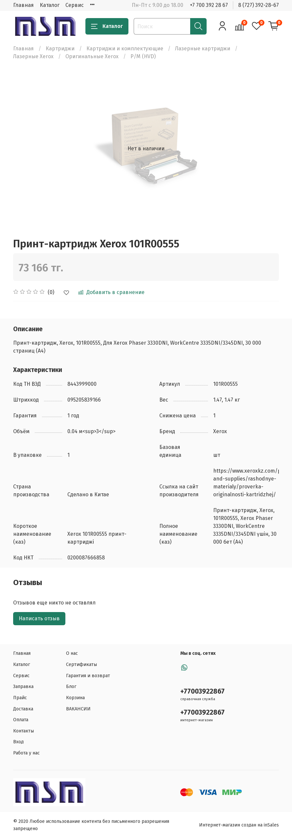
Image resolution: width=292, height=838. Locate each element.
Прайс (20, 698)
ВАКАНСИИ (78, 709)
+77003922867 (202, 691)
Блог (71, 686)
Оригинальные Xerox (92, 56)
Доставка (23, 709)
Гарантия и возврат (88, 675)
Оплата (20, 720)
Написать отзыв (39, 618)
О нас (72, 653)
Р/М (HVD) (143, 56)
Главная (23, 5)
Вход (18, 742)
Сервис (74, 5)
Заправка (23, 686)
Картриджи (60, 48)
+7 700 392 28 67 (209, 5)
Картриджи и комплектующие (124, 48)
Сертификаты (81, 664)
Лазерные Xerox (33, 56)
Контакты (23, 731)
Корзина (75, 698)
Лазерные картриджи (202, 48)
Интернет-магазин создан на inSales (239, 825)
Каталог (49, 5)
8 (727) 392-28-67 (258, 5)
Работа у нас (26, 753)
